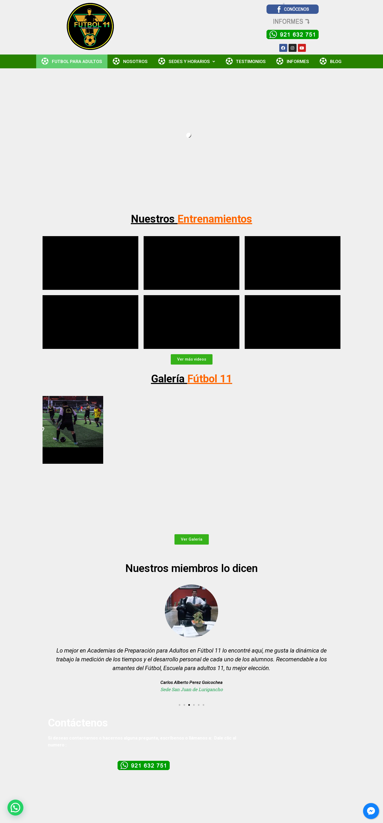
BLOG (331, 61)
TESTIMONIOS (246, 61)
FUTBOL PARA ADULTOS (71, 61)
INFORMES (292, 61)
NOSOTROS (130, 61)
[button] (192, 359)
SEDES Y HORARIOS (186, 61)
